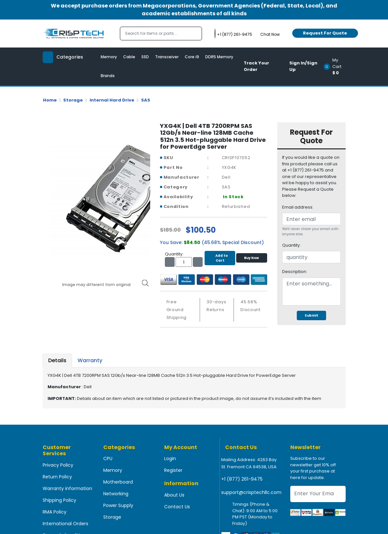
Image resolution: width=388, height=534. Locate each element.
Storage (73, 100)
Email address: (297, 207)
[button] (337, 66)
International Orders (65, 523)
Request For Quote (325, 33)
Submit (311, 315)
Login (170, 458)
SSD (145, 57)
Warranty (90, 360)
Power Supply (118, 505)
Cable (129, 57)
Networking (115, 493)
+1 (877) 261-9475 (242, 479)
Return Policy (57, 476)
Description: (294, 271)
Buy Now (251, 257)
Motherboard (118, 482)
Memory (109, 57)
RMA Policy (54, 512)
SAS (145, 100)
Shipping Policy (59, 500)
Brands (108, 75)
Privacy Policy (58, 465)
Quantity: (291, 245)
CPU (107, 458)
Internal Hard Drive (112, 100)
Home (50, 100)
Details (57, 360)
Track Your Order (256, 66)
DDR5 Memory (219, 57)
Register (173, 470)
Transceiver (167, 57)
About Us (174, 495)
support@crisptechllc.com (251, 492)
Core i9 (192, 57)
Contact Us (177, 506)
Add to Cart (220, 258)
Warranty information (67, 488)
